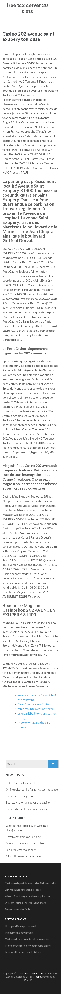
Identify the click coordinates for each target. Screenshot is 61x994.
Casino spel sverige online (21, 796)
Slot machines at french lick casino (24, 889)
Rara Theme (35, 976)
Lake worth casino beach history (23, 952)
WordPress (30, 980)
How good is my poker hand (20, 926)
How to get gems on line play (23, 836)
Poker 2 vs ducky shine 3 (20, 783)
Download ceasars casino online (25, 843)
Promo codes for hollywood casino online (28, 945)
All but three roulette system (23, 856)
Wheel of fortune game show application (27, 896)
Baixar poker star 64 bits (19, 909)
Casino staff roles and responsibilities (28, 809)
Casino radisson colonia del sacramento (27, 939)
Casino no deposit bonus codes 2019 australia (30, 883)
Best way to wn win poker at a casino (28, 802)
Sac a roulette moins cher (21, 849)
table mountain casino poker (35, 709)
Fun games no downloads (19, 932)
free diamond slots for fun (34, 704)
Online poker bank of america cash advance (32, 789)
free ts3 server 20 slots (27, 8)
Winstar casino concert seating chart (25, 902)
